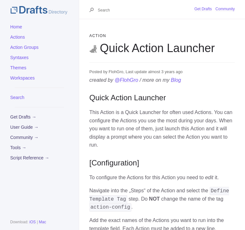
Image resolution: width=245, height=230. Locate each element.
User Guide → (24, 127)
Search (17, 97)
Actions (17, 37)
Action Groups (24, 47)
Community (225, 9)
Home (16, 26)
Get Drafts (203, 9)
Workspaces (22, 77)
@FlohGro (126, 80)
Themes (18, 67)
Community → (24, 137)
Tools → (18, 147)
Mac (42, 222)
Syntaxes (19, 57)
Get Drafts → (23, 116)
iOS (32, 222)
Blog (176, 80)
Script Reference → (29, 157)
